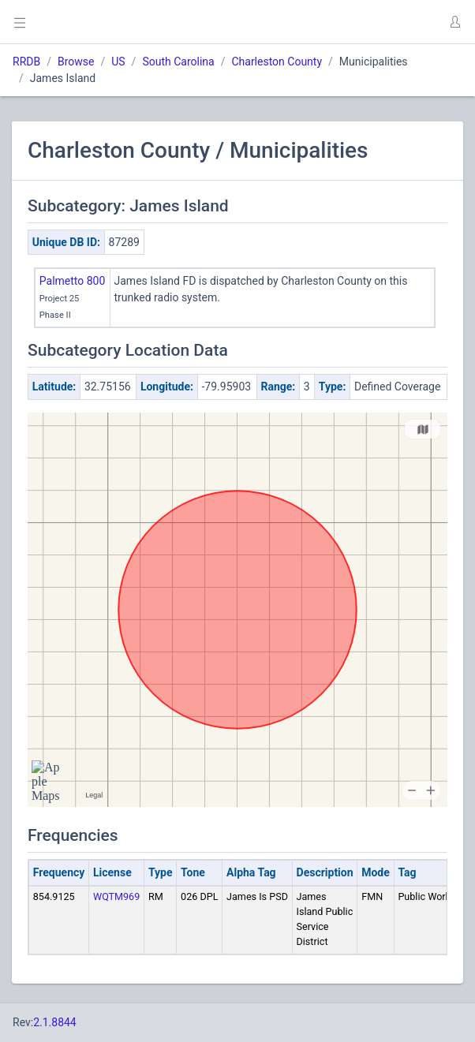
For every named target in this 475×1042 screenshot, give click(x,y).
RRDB (26, 61)
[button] (454, 22)
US (118, 61)
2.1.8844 (55, 1022)
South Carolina (178, 61)
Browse (76, 61)
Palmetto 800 (72, 281)
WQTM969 (116, 896)
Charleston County (276, 61)
